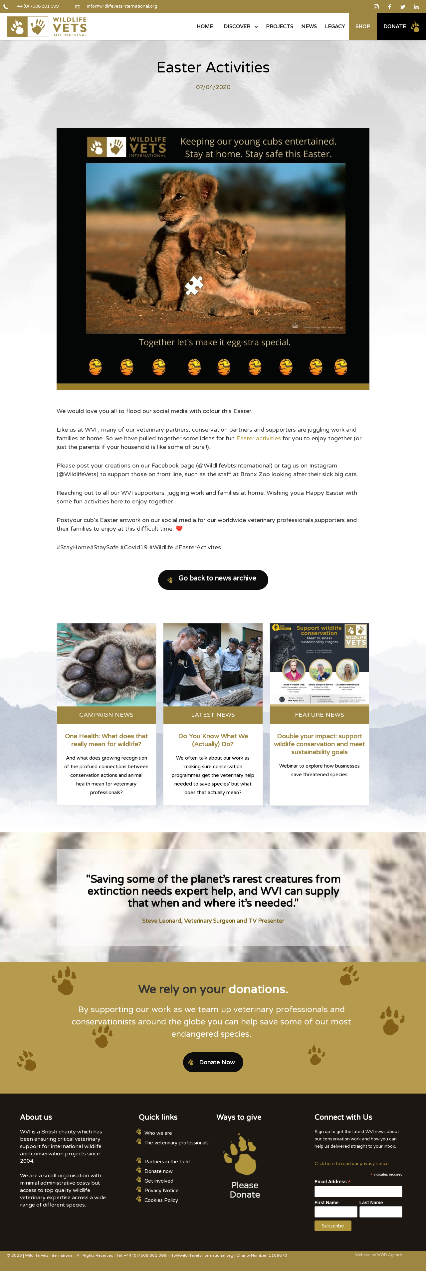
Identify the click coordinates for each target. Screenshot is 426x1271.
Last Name (371, 1202)
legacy (335, 26)
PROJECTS (279, 26)
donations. (258, 990)
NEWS (309, 26)
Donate (394, 26)
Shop (362, 26)
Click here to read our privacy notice (352, 1163)
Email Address (333, 1182)
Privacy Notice (161, 1191)
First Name (326, 1202)
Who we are (158, 1133)
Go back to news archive (217, 579)
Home (205, 26)
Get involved (158, 1181)
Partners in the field (167, 1162)
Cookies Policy (161, 1200)
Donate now (158, 1171)
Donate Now (217, 1062)
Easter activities (258, 438)
